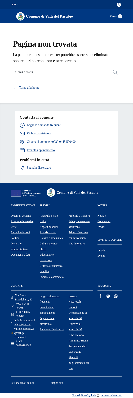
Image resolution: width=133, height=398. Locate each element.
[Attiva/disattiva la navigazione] (4, 16)
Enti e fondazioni (20, 232)
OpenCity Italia (88, 395)
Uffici (14, 226)
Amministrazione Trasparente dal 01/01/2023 (78, 346)
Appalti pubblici (49, 226)
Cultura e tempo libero (48, 246)
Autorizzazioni (48, 232)
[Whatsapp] (116, 296)
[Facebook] (100, 296)
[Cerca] (115, 72)
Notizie (101, 215)
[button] (15, 4)
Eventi (101, 255)
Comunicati (103, 221)
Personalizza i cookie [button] (22, 382)
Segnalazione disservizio (47, 321)
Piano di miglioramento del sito (79, 363)
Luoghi (101, 250)
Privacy (73, 296)
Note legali (75, 301)
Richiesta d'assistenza (52, 329)
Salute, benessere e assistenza (79, 224)
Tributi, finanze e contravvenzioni (78, 235)
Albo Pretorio (76, 334)
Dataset (73, 307)
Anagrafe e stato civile (49, 218)
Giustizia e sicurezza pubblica (51, 268)
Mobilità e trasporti (79, 215)
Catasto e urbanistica (51, 237)
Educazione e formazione (47, 257)
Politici (15, 237)
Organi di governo (21, 215)
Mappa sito (57, 382)
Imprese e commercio (52, 276)
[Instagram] (108, 296)
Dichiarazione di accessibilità (78, 315)
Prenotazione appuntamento (47, 310)
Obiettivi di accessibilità (75, 326)
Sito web (76, 395)
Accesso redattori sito (111, 395)
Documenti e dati (20, 254)
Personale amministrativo (19, 246)
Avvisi (101, 226)
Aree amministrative (22, 221)
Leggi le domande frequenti (50, 299)
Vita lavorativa (77, 243)
